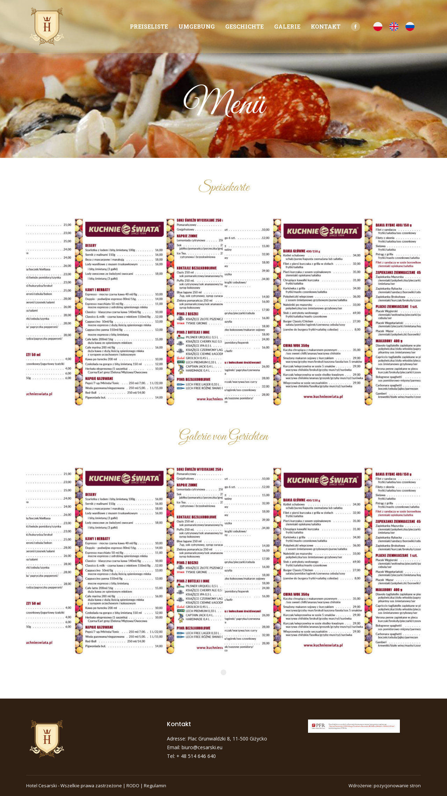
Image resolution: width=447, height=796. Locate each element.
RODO (132, 785)
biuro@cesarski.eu (202, 747)
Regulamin (155, 785)
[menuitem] (149, 26)
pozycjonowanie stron (397, 785)
